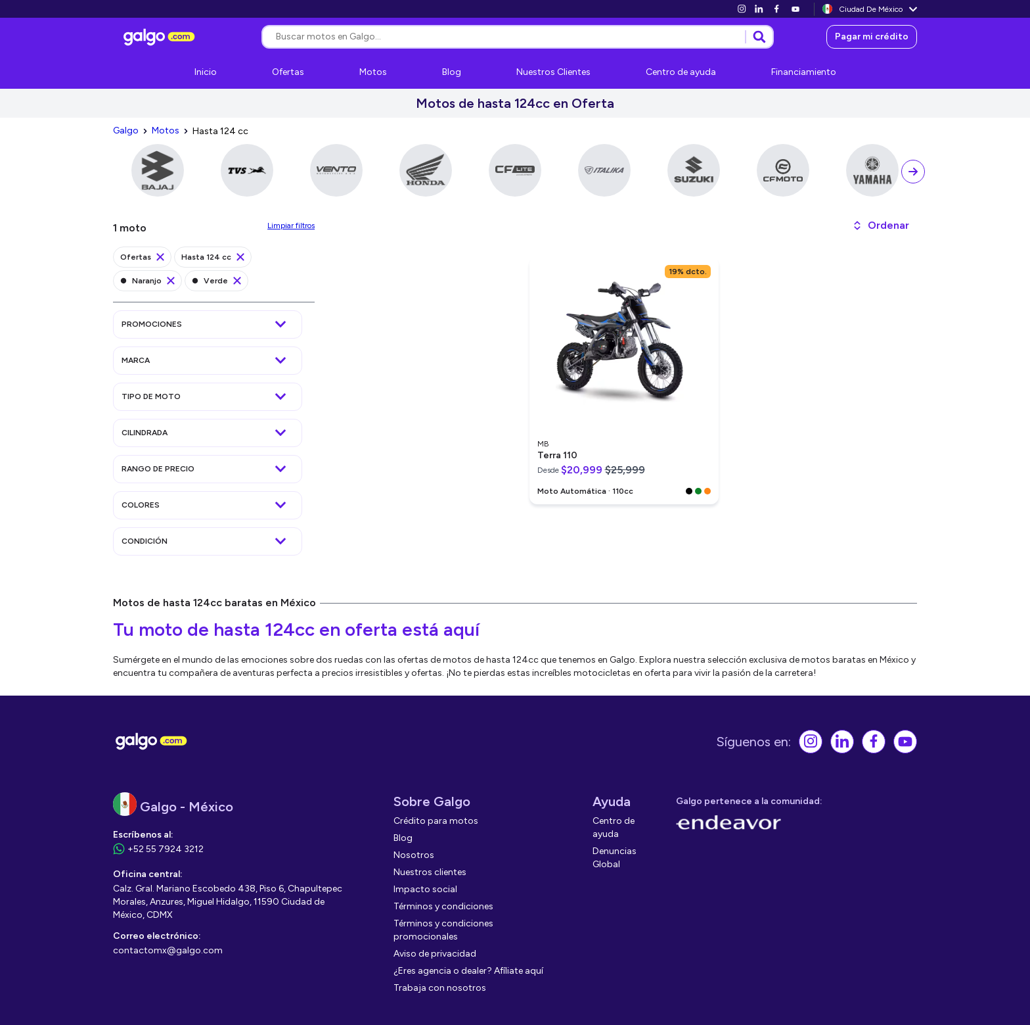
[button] (880, 225)
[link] (741, 9)
